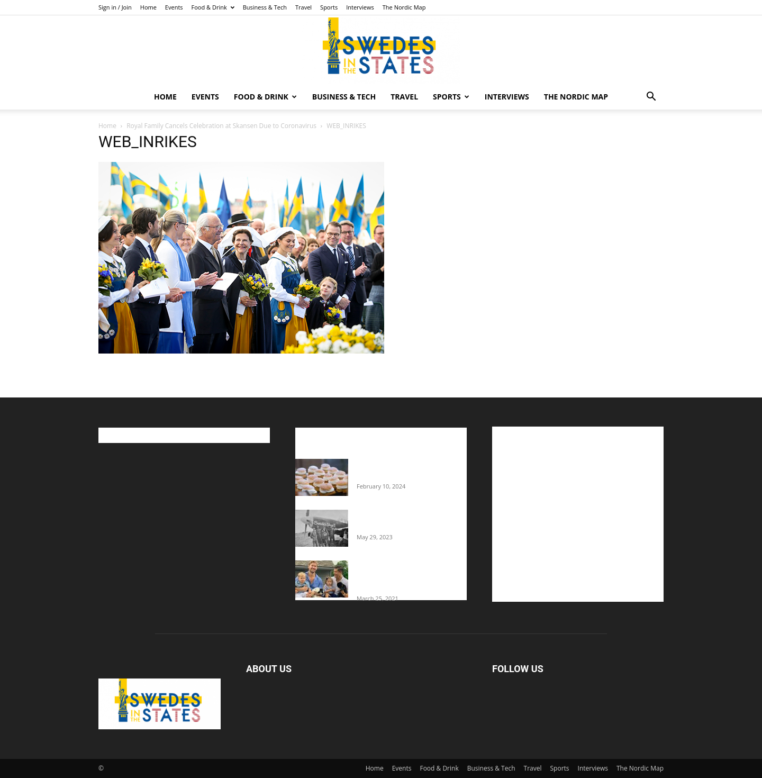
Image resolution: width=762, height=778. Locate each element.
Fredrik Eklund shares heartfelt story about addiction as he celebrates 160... (407, 576)
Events (174, 7)
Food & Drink (213, 7)
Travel (303, 7)
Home (148, 7)
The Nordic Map (404, 7)
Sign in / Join (115, 7)
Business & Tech (265, 7)
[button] (651, 98)
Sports (329, 7)
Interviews (360, 7)
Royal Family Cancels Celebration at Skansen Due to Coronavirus (221, 125)
